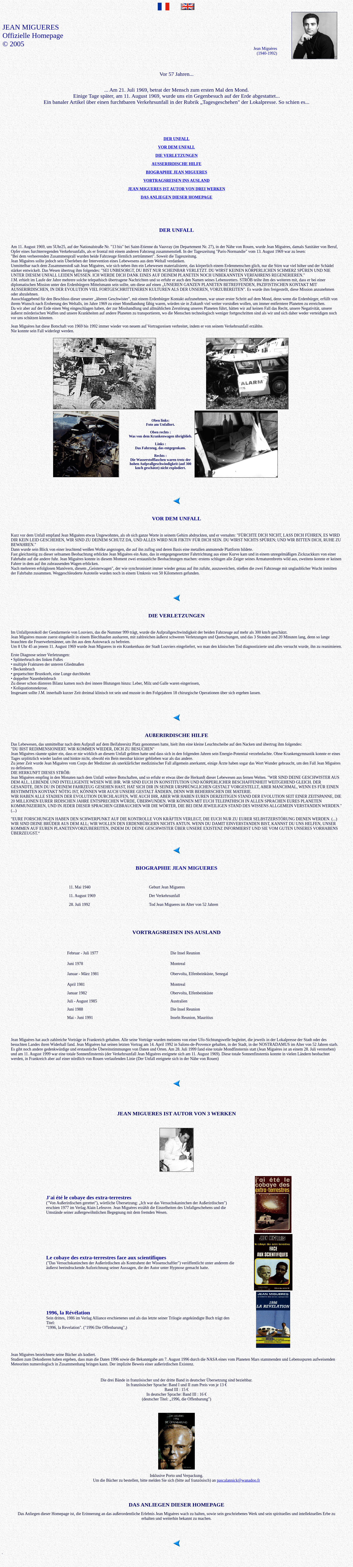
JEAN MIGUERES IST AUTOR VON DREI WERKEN (176, 189)
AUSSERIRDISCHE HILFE (177, 164)
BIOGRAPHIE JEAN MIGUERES (176, 172)
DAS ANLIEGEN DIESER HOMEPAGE (176, 197)
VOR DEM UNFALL (176, 147)
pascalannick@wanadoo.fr (238, 1480)
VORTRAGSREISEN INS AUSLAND (176, 180)
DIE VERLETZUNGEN (176, 155)
